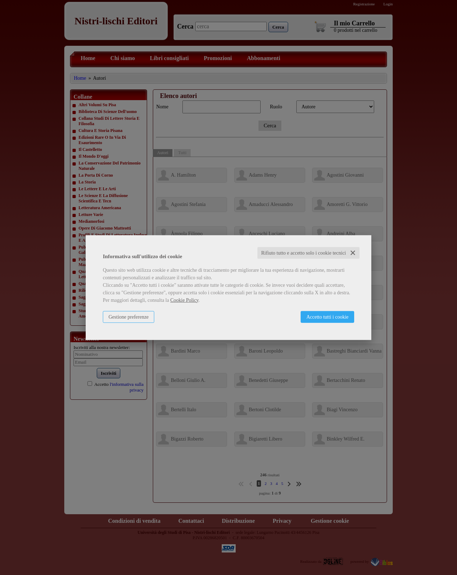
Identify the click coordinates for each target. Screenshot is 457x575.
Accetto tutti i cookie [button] (327, 316)
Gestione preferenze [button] (129, 316)
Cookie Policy (184, 300)
